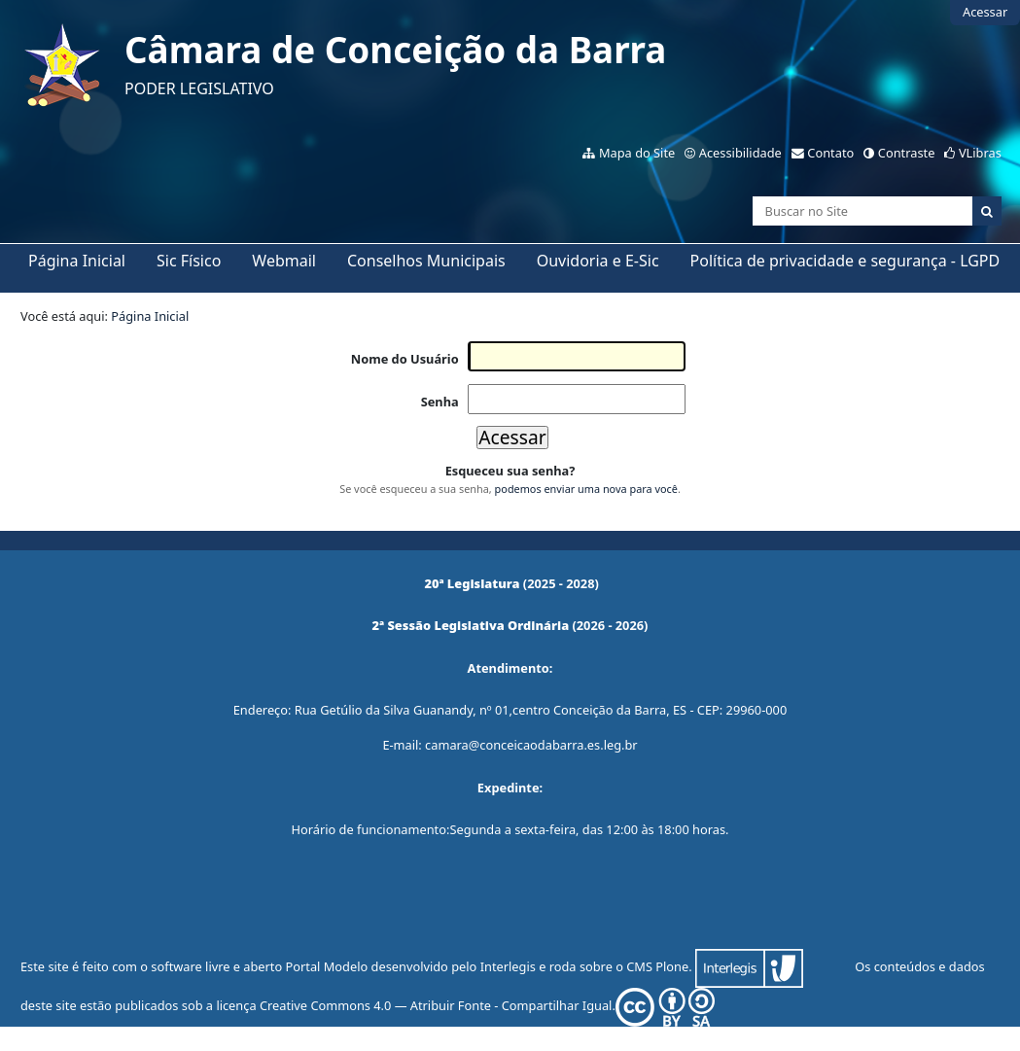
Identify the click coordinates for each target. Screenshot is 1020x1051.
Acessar (985, 11)
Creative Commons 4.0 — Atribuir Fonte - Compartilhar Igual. (487, 1005)
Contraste (906, 152)
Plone (671, 966)
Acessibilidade (740, 152)
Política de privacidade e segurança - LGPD (845, 260)
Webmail (284, 260)
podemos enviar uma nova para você (586, 488)
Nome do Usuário (405, 359)
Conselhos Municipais (426, 260)
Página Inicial (76, 260)
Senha (440, 401)
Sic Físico (189, 260)
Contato (830, 152)
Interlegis (508, 966)
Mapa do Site (637, 152)
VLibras (980, 152)
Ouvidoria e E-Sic (598, 260)
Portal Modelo (327, 966)
